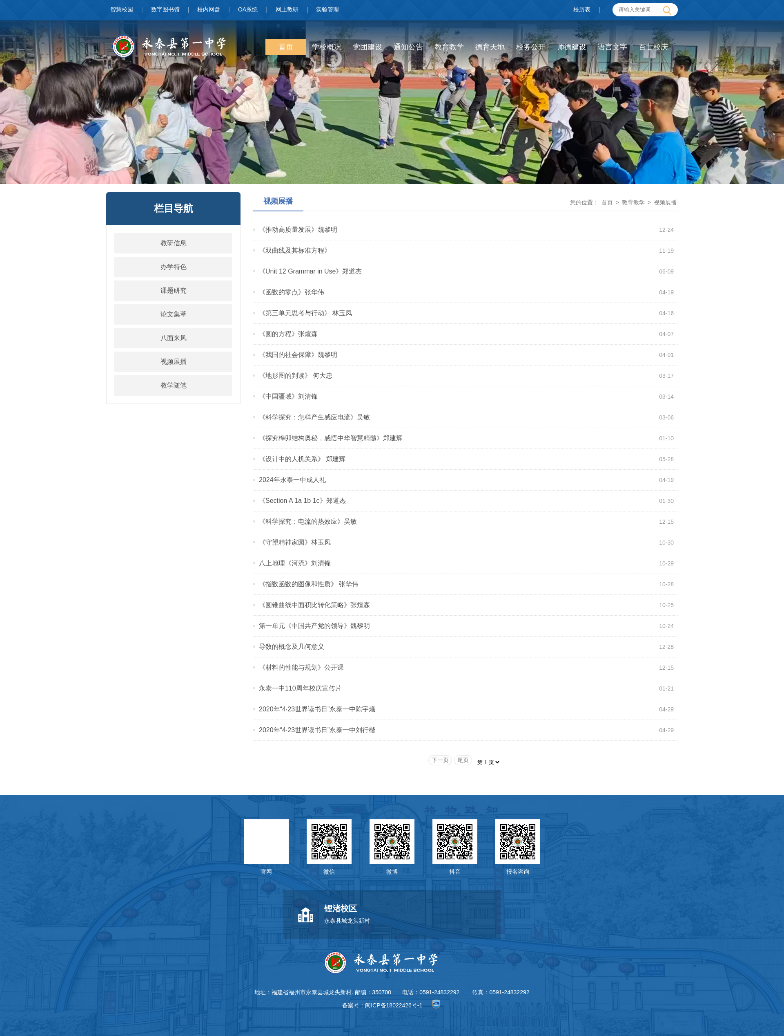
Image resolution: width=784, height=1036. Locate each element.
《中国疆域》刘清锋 (288, 396)
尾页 (463, 760)
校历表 (581, 9)
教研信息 (173, 243)
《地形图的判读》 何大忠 (295, 375)
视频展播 (173, 361)
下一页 (440, 760)
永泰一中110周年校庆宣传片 (300, 688)
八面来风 (173, 337)
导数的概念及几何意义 (291, 646)
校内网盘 (208, 9)
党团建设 (367, 47)
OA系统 (248, 9)
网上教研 (287, 9)
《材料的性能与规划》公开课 (301, 667)
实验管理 (327, 9)
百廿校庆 (653, 47)
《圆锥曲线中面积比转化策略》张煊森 (314, 604)
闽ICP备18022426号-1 (393, 1005)
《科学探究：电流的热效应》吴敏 (308, 521)
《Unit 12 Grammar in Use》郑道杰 (310, 271)
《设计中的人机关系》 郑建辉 (302, 458)
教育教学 (449, 47)
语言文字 (612, 47)
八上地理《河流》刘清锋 (295, 563)
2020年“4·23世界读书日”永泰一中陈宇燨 (317, 709)
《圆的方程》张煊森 (288, 333)
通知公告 (408, 47)
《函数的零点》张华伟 (291, 292)
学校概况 (326, 47)
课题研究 (173, 290)
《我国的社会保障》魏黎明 (298, 354)
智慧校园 (121, 9)
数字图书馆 (165, 9)
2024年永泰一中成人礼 (292, 479)
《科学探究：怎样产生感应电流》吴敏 (314, 417)
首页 (285, 47)
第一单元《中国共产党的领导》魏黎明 (314, 625)
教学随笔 (173, 385)
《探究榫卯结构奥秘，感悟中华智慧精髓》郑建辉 (331, 438)
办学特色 (173, 266)
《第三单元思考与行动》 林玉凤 (305, 312)
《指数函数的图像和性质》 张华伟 (309, 584)
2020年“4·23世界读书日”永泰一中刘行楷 (317, 730)
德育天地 (490, 47)
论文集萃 (173, 314)
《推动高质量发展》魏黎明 (298, 229)
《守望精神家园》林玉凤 (295, 542)
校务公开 (531, 47)
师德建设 (571, 47)
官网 (266, 871)
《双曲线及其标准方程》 (295, 250)
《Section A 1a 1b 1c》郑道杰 (302, 500)
